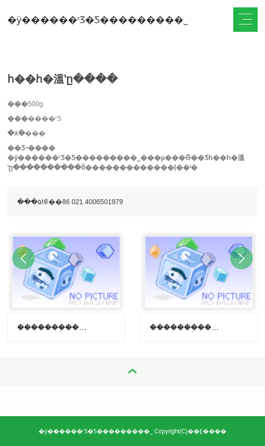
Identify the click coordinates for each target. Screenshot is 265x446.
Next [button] (241, 258)
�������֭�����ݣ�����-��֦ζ (52, 327)
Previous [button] (23, 258)
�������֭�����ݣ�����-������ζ (184, 327)
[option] (66, 284)
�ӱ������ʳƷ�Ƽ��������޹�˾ (97, 20)
